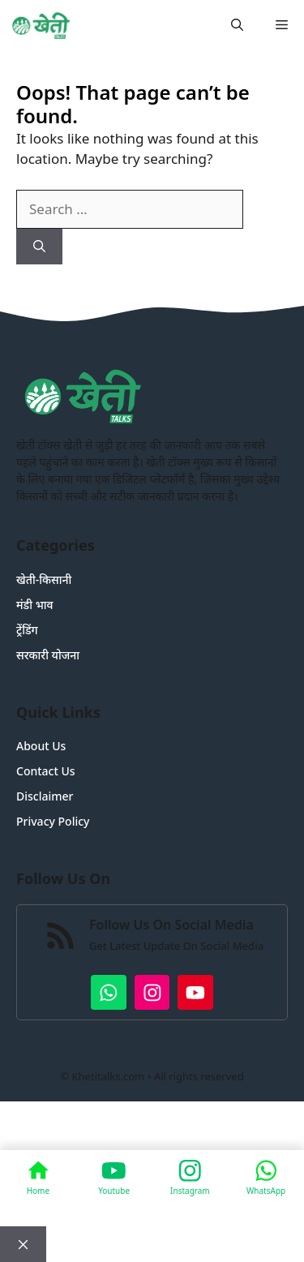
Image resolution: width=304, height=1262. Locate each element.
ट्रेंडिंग (27, 629)
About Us (41, 745)
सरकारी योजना (47, 655)
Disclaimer (44, 796)
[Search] (39, 247)
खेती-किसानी (43, 579)
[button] (237, 24)
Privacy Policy (52, 821)
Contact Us (45, 771)
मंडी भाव (35, 604)
